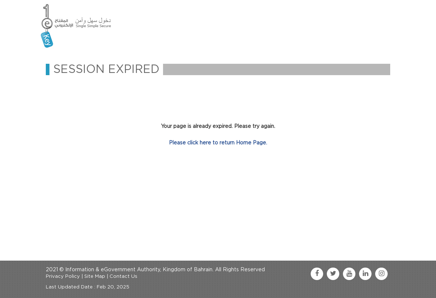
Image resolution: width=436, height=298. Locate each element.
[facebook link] (317, 274)
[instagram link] (381, 274)
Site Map (94, 276)
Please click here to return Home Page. (218, 143)
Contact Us (123, 276)
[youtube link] (349, 274)
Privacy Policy (63, 276)
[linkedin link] (365, 274)
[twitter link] (333, 274)
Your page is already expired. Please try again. (218, 126)
